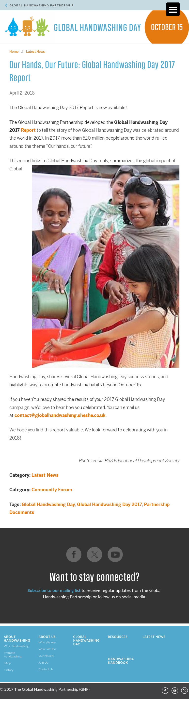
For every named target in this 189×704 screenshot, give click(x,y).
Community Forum (52, 489)
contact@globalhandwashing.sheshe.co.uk (60, 415)
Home (13, 51)
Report (28, 130)
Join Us (43, 662)
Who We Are (47, 642)
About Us (47, 637)
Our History (46, 655)
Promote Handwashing (13, 654)
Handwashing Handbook (121, 661)
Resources (118, 637)
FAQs (7, 663)
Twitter (184, 691)
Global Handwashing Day (48, 504)
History (9, 670)
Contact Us (46, 669)
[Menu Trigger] (173, 9)
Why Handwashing (16, 646)
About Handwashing (17, 638)
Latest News (45, 475)
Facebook (164, 691)
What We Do (47, 649)
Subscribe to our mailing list (54, 590)
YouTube (174, 691)
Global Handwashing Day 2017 (109, 504)
